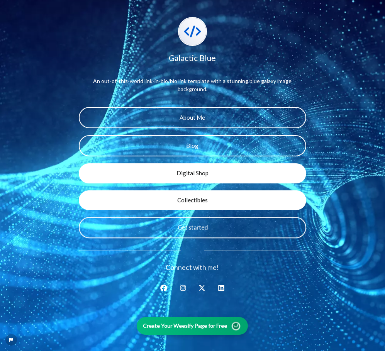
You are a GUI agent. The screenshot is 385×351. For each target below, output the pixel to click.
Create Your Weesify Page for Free (192, 325)
